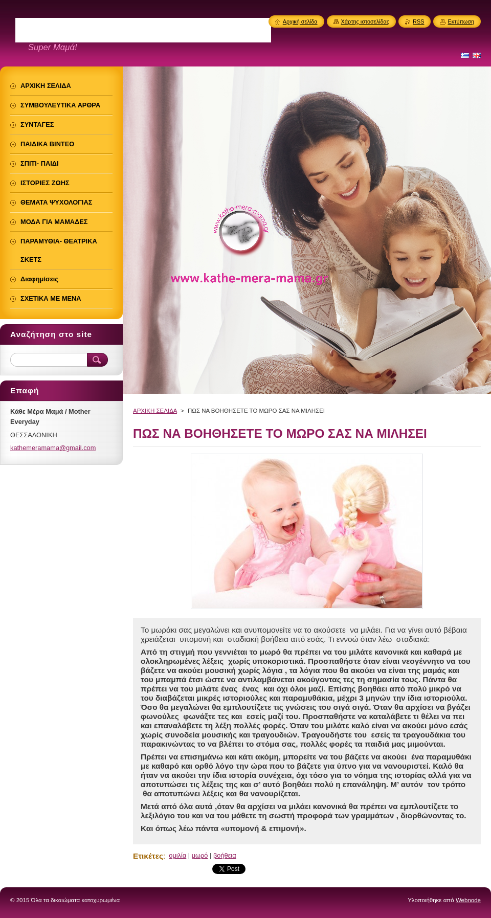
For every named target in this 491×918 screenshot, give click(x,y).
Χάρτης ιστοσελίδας (365, 21)
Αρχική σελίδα (300, 21)
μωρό (200, 855)
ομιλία (177, 855)
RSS (418, 21)
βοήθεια (224, 855)
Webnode (468, 900)
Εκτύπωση (461, 21)
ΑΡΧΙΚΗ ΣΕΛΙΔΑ (155, 411)
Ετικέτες (148, 856)
